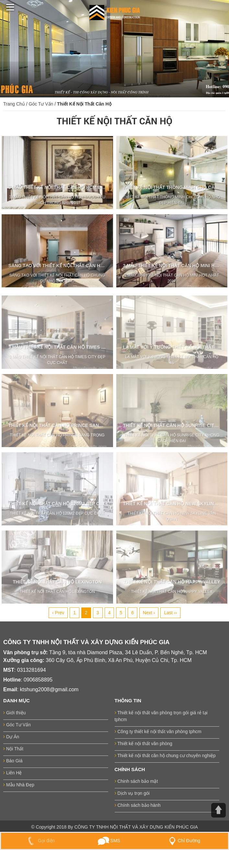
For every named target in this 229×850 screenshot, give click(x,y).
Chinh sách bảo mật (136, 781)
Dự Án (11, 736)
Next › (149, 612)
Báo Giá (12, 760)
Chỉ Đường (183, 840)
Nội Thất (13, 748)
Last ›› (170, 612)
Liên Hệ (12, 772)
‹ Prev (58, 612)
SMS (109, 840)
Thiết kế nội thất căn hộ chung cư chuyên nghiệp (165, 755)
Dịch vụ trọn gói (132, 793)
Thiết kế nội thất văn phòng (143, 743)
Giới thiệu (14, 712)
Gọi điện (40, 840)
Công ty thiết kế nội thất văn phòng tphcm (158, 731)
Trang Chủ (14, 103)
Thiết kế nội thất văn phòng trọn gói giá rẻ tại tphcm (161, 716)
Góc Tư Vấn (41, 103)
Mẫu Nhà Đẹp (18, 784)
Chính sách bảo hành (138, 805)
